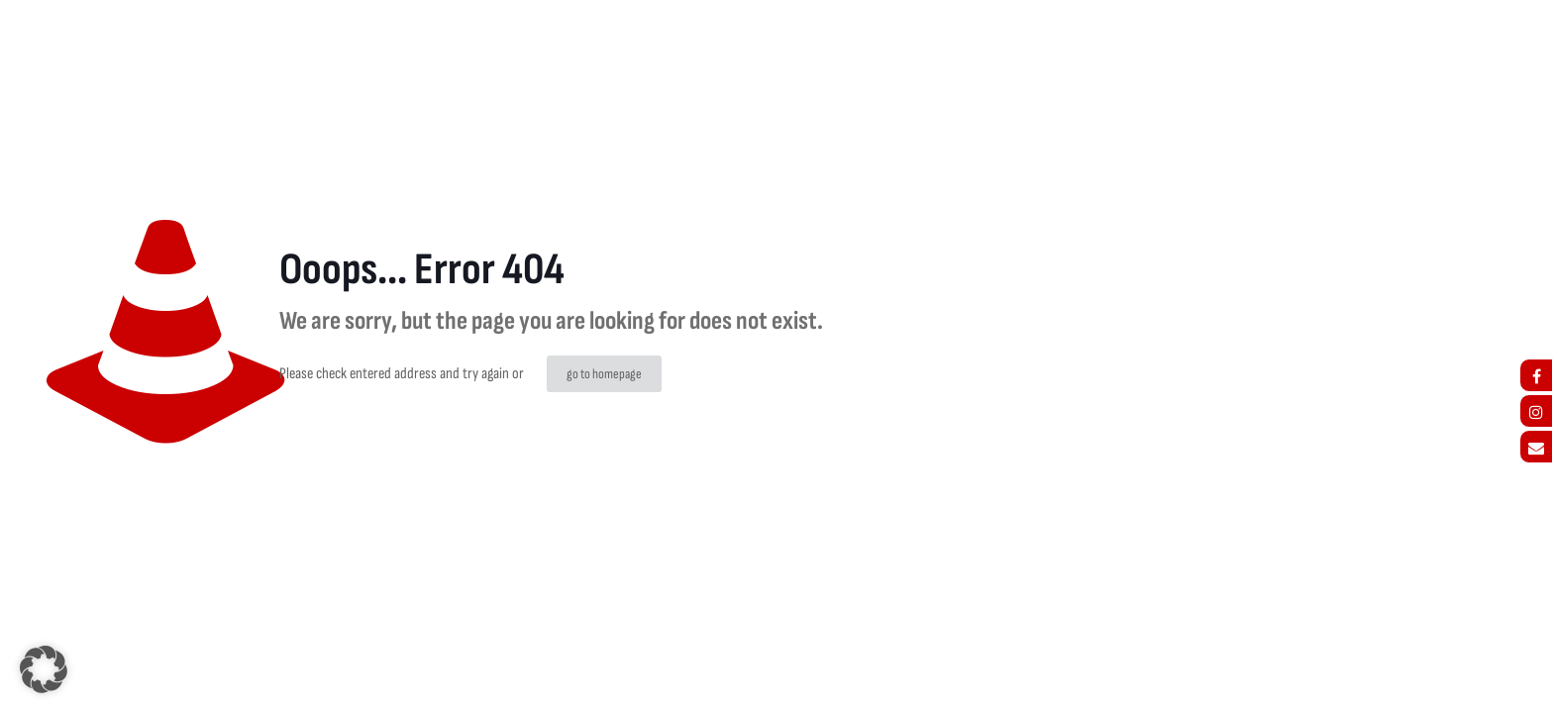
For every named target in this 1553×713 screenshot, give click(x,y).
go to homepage (604, 373)
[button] (43, 669)
